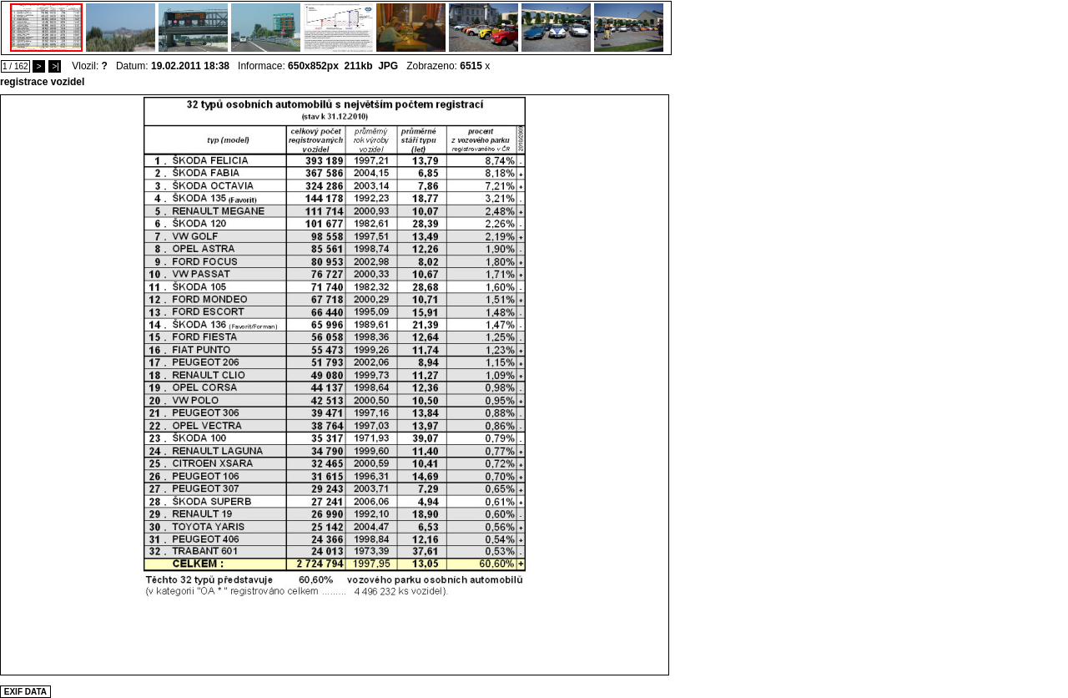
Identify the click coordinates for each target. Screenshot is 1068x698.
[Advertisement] (334, 635)
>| (54, 66)
